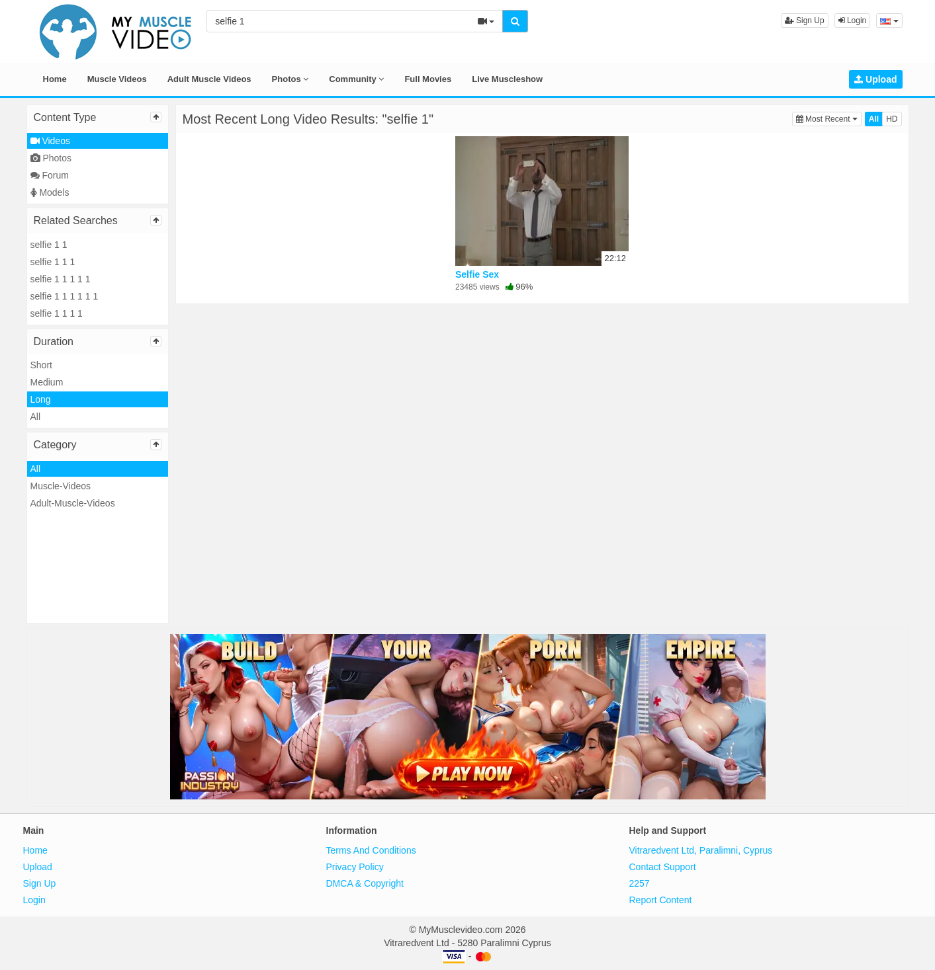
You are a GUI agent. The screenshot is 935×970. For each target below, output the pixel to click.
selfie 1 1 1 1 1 (60, 279)
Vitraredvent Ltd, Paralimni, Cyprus (701, 850)
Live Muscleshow (507, 79)
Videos (50, 141)
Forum (49, 175)
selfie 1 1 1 (52, 262)
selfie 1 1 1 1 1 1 (64, 296)
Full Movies (427, 79)
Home (55, 79)
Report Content (660, 900)
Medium (47, 382)
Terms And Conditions (371, 850)
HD (891, 119)
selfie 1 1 (48, 244)
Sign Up (804, 20)
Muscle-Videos (60, 486)
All (35, 416)
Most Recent (829, 118)
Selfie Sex (477, 274)
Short (41, 365)
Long (40, 399)
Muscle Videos (117, 79)
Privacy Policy (355, 867)
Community (356, 79)
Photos (290, 79)
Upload (875, 79)
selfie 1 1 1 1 (56, 313)
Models (49, 192)
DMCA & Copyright (365, 883)
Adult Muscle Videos (209, 79)
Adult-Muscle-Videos (72, 503)
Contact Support (662, 867)
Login (852, 20)
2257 (639, 883)
